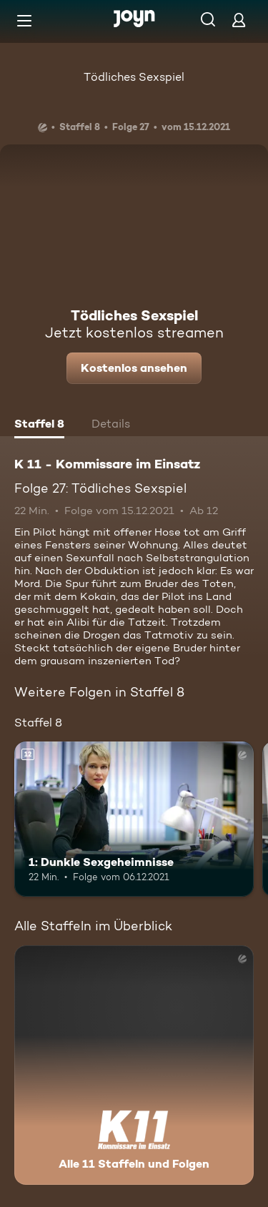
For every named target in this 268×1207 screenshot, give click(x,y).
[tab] (39, 425)
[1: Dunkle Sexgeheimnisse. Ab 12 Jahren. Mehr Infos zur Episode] (134, 819)
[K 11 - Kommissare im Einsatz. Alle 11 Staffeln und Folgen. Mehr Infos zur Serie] (134, 1065)
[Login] (239, 19)
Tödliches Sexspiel (134, 77)
